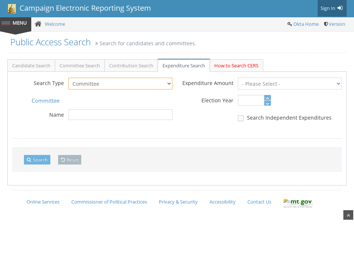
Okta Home (306, 24)
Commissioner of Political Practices (109, 201)
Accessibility (223, 201)
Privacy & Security (178, 201)
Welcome (55, 24)
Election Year (217, 100)
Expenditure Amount (207, 83)
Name (56, 114)
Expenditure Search (183, 65)
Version (337, 24)
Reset (69, 159)
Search (37, 159)
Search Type (49, 83)
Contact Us (259, 201)
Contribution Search (131, 65)
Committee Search (80, 65)
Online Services (43, 201)
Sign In (332, 8)
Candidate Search (31, 65)
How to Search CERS (236, 65)
